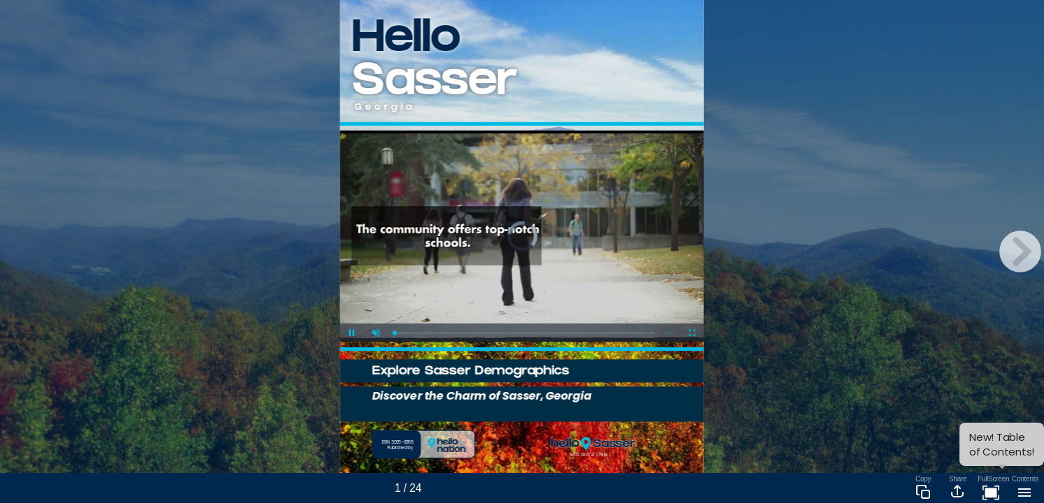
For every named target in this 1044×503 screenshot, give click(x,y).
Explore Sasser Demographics (470, 372)
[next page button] (1020, 251)
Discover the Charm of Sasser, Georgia (482, 395)
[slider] (524, 333)
